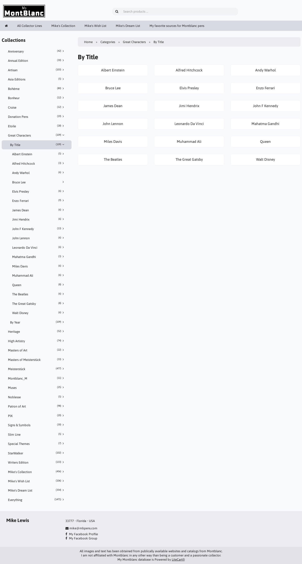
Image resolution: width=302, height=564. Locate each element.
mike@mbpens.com (83, 528)
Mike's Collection (63, 26)
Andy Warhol (38, 173)
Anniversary (36, 51)
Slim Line (36, 434)
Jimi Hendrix (38, 219)
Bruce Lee (38, 182)
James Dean (38, 210)
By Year (37, 322)
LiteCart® (178, 559)
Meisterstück (36, 369)
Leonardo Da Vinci (38, 247)
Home (88, 42)
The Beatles (38, 294)
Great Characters (36, 135)
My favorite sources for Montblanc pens (177, 26)
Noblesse (36, 397)
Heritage (36, 331)
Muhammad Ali (38, 275)
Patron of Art (36, 406)
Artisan (36, 70)
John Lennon (38, 238)
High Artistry (36, 341)
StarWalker (36, 453)
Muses (36, 387)
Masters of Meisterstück (36, 360)
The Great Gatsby (38, 303)
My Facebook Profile (83, 534)
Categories (107, 42)
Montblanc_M (36, 378)
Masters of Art (36, 350)
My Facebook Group (83, 538)
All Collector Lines (29, 26)
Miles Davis (38, 266)
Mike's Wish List (95, 26)
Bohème (36, 89)
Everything (36, 500)
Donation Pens (36, 116)
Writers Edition (36, 462)
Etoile (36, 126)
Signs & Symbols (36, 425)
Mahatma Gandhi (38, 257)
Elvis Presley (38, 191)
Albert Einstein (38, 154)
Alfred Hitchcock (38, 163)
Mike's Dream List (128, 26)
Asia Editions (36, 79)
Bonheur (36, 98)
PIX (36, 416)
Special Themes (36, 444)
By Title (37, 145)
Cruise (36, 107)
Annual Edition (36, 60)
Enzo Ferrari (38, 200)
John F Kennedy (38, 229)
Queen (38, 285)
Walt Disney (38, 313)
